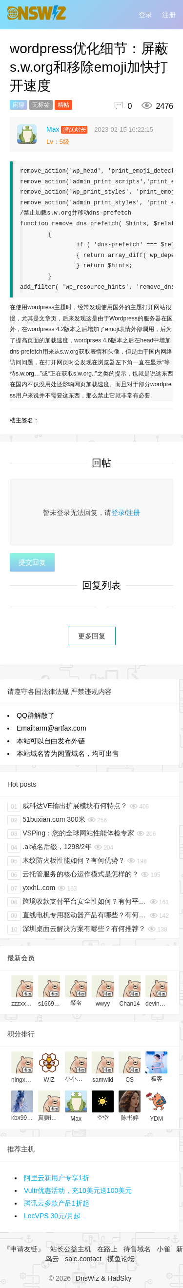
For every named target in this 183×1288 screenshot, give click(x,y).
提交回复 (32, 562)
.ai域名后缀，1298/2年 (49, 847)
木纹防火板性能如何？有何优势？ (66, 861)
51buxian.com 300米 (46, 820)
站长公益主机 (70, 1249)
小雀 (163, 1249)
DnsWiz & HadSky (103, 1278)
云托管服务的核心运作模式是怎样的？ (73, 875)
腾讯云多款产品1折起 (56, 1203)
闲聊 (18, 104)
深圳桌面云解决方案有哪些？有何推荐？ (76, 929)
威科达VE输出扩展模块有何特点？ (67, 807)
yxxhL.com (31, 888)
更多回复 (91, 636)
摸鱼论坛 (121, 1259)
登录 (145, 15)
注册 (169, 15)
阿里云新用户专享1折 (56, 1178)
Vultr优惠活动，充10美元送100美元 (78, 1190)
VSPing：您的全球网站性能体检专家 (70, 834)
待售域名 (137, 1249)
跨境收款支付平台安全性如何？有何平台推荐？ (77, 902)
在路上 (107, 1249)
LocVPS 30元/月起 (52, 1216)
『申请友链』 (23, 1249)
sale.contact (83, 1259)
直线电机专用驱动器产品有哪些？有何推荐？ (77, 916)
